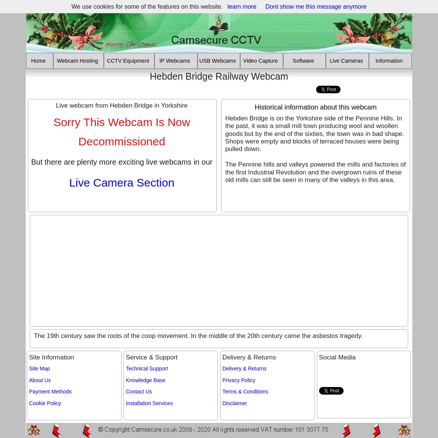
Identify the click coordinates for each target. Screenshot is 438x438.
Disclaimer (234, 403)
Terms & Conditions (245, 392)
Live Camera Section (121, 182)
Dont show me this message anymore (316, 6)
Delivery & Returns (244, 369)
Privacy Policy (238, 380)
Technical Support (147, 369)
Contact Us (139, 392)
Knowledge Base (145, 380)
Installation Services (149, 403)
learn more (242, 6)
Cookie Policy (45, 403)
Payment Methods (50, 392)
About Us (40, 380)
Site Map (39, 369)
